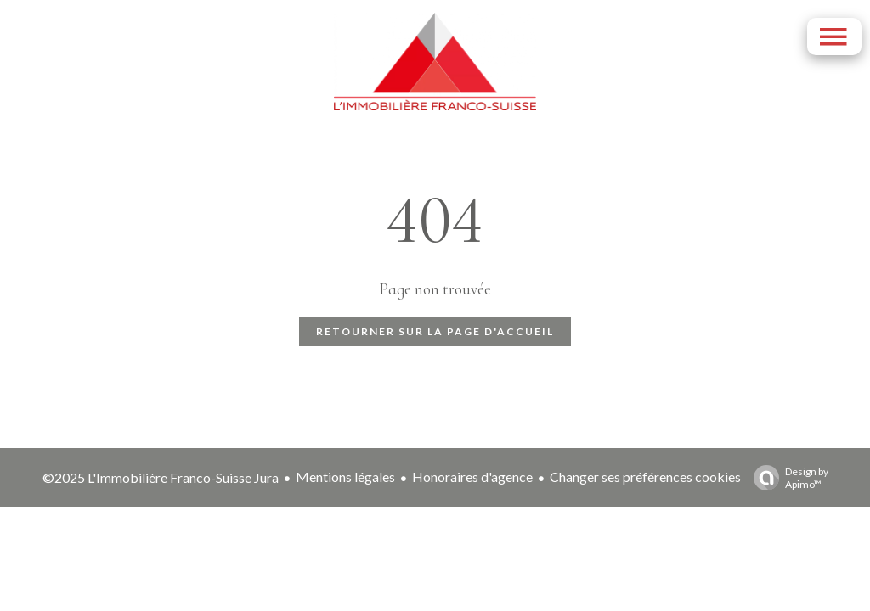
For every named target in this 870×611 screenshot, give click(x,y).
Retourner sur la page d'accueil (435, 331)
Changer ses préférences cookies (645, 476)
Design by (786, 477)
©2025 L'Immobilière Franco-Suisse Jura (160, 477)
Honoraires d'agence (472, 476)
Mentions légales (345, 476)
